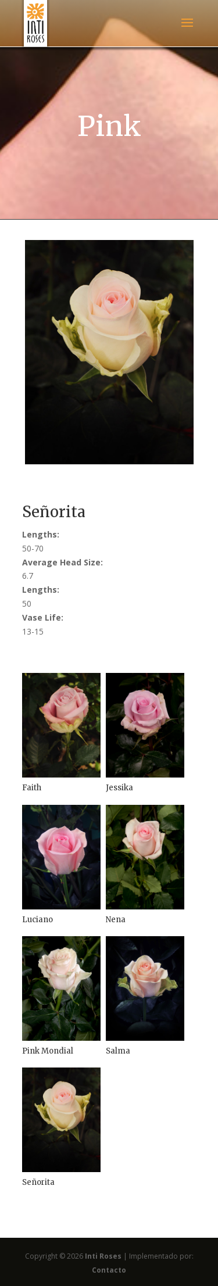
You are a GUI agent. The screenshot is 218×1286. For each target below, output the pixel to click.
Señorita (38, 1182)
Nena (116, 920)
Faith (31, 788)
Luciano (37, 920)
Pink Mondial (47, 1051)
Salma (118, 1051)
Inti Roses (103, 1256)
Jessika (119, 788)
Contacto (109, 1270)
